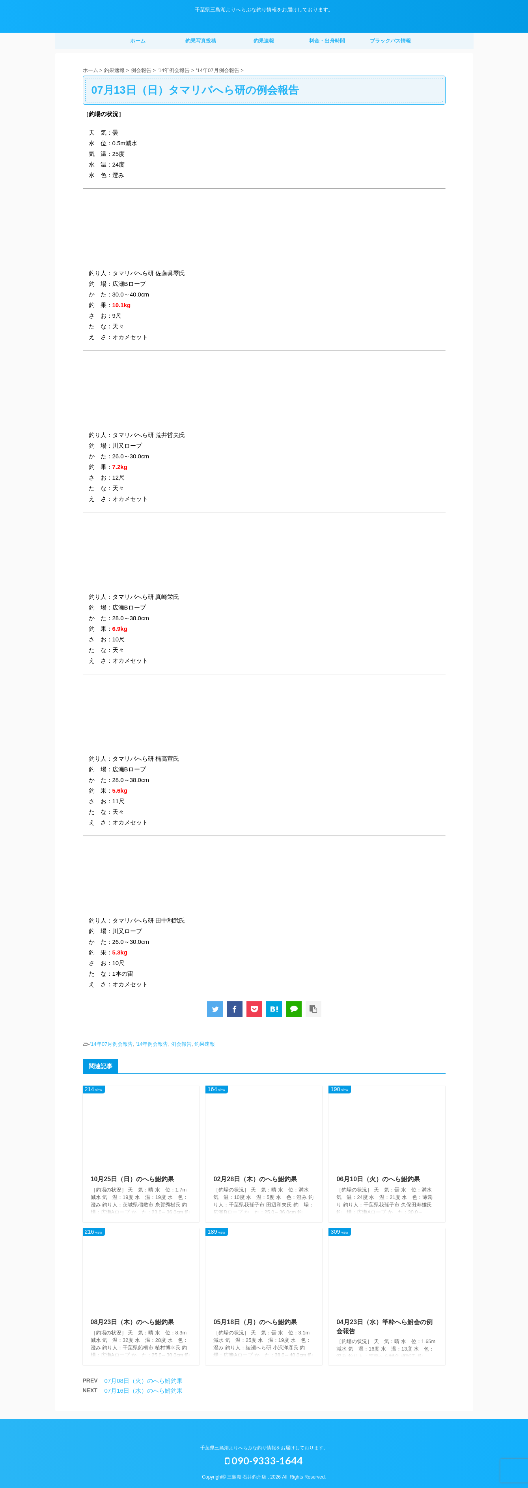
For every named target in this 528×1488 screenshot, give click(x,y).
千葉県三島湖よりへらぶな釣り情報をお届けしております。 (264, 1448)
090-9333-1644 (264, 1460)
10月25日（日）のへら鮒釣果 (132, 1179)
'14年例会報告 (152, 1044)
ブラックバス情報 (390, 41)
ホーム (138, 41)
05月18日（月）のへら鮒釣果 (255, 1322)
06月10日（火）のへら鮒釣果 (378, 1179)
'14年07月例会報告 (111, 1044)
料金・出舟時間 (327, 41)
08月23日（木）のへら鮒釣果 (132, 1322)
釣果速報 (264, 41)
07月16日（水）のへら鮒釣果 (143, 1390)
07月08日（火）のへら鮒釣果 (143, 1380)
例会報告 (181, 1044)
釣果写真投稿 (200, 41)
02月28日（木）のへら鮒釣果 (255, 1179)
